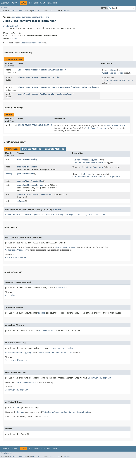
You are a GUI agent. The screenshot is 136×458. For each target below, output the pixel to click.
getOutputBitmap (25, 174)
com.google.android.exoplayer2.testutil (30, 17)
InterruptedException (62, 348)
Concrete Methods (54, 149)
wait (91, 214)
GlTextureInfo (44, 194)
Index (49, 3)
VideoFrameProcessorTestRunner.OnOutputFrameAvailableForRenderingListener (59, 87)
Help (55, 3)
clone (8, 214)
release (21, 201)
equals (16, 214)
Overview (5, 3)
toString (82, 214)
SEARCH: (104, 8)
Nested (13, 11)
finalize (26, 214)
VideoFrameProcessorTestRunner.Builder (39, 77)
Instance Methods (31, 149)
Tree (30, 3)
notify (59, 214)
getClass (38, 214)
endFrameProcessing (27, 159)
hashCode (49, 214)
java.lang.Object (10, 26)
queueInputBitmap (26, 185)
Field (20, 11)
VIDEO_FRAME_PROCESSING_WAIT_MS (35, 125)
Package (14, 3)
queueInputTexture (26, 194)
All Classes (6, 7)
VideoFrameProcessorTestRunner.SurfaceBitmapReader (46, 94)
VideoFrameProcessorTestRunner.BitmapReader (42, 70)
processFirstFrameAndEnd (30, 181)
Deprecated (39, 3)
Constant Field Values (15, 257)
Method (35, 11)
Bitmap (9, 174)
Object (15, 38)
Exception (61, 288)
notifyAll (71, 214)
